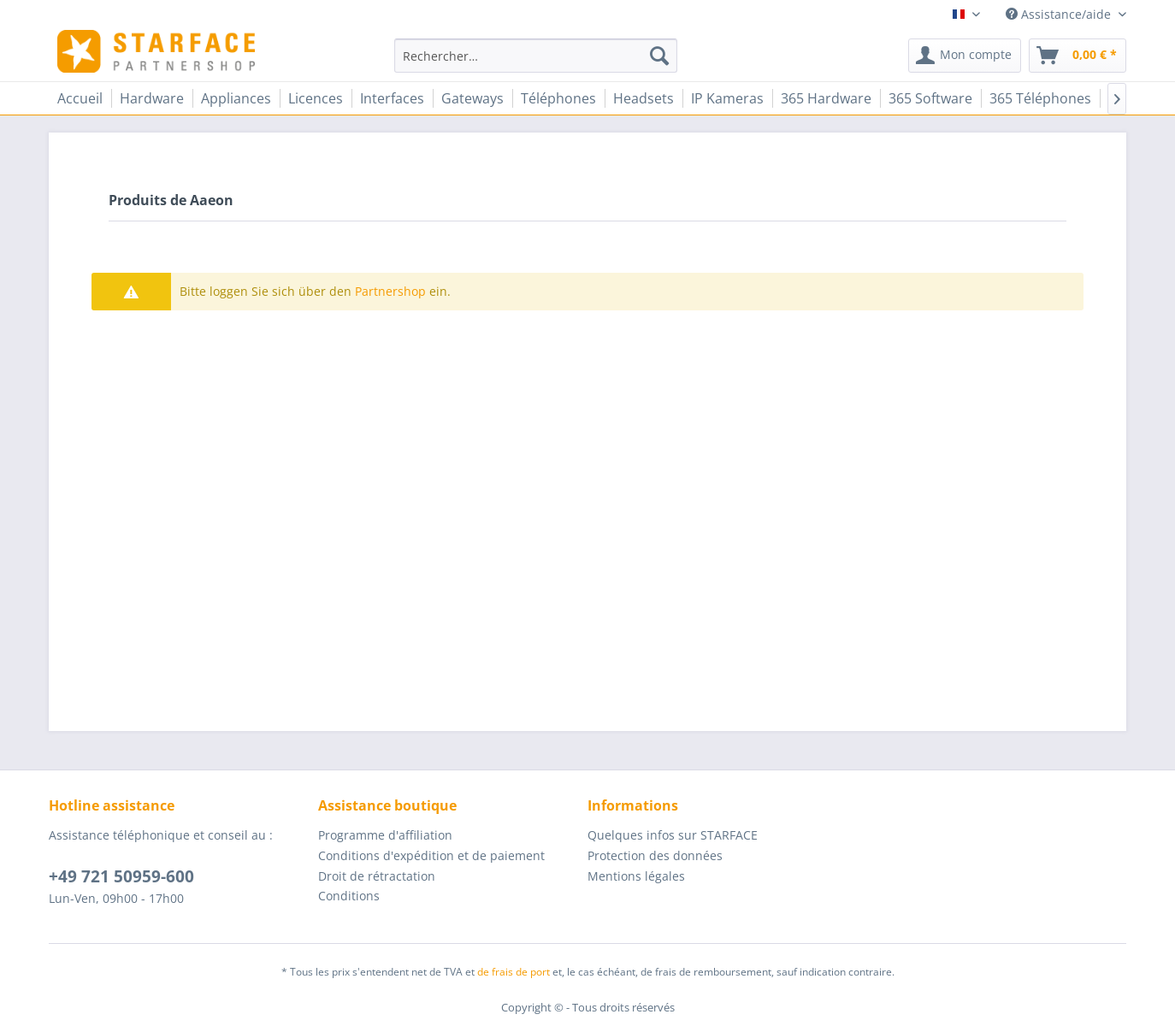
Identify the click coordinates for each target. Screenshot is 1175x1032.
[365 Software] (930, 98)
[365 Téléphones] (1040, 98)
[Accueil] (80, 98)
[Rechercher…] (535, 55)
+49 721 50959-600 (121, 876)
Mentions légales (636, 876)
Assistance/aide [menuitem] (1060, 14)
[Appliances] (236, 98)
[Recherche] (659, 55)
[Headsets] (643, 98)
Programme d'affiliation (385, 835)
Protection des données (655, 855)
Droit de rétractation (376, 876)
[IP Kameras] (727, 98)
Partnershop (390, 291)
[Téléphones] (558, 98)
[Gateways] (472, 98)
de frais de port (513, 971)
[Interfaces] (392, 98)
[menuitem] (535, 55)
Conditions (349, 896)
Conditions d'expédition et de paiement (431, 855)
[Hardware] (151, 98)
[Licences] (315, 98)
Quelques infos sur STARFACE (673, 835)
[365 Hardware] (826, 98)
